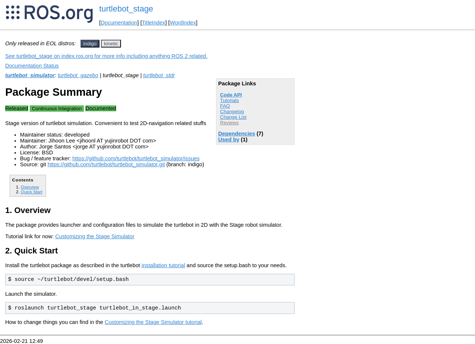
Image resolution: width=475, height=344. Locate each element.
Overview (30, 186)
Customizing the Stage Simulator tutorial (153, 322)
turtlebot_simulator (30, 75)
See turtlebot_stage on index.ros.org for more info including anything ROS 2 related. (106, 56)
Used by (228, 139)
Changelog (232, 111)
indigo (90, 43)
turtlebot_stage (126, 8)
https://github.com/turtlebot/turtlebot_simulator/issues (136, 158)
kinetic (111, 43)
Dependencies (236, 134)
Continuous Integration (57, 108)
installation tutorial (163, 265)
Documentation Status (32, 66)
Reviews (229, 122)
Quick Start (31, 191)
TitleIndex (153, 23)
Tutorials (229, 100)
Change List (233, 117)
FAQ (225, 106)
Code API (231, 95)
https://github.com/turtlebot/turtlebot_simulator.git (106, 164)
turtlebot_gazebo (78, 75)
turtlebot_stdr (159, 75)
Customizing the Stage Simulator (94, 236)
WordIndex (183, 23)
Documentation (119, 23)
